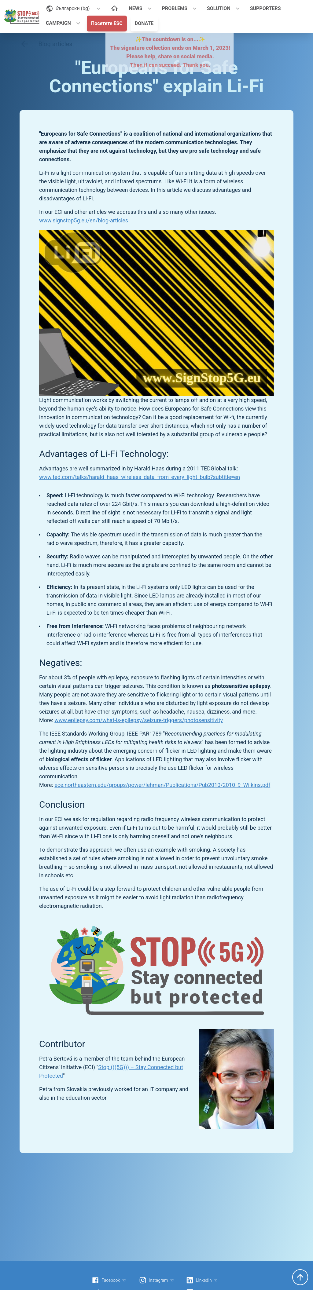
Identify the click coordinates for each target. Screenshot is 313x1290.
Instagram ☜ (156, 1280)
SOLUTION (218, 8)
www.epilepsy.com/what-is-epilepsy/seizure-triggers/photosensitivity (138, 720)
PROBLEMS (174, 8)
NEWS (135, 8)
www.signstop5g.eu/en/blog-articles (83, 220)
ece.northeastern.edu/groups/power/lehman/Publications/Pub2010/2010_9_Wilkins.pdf (162, 785)
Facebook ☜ (109, 1280)
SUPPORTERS (265, 8)
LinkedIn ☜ (202, 1280)
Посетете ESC (107, 23)
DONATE (144, 23)
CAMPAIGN (58, 23)
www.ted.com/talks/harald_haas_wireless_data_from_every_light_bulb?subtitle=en (139, 477)
